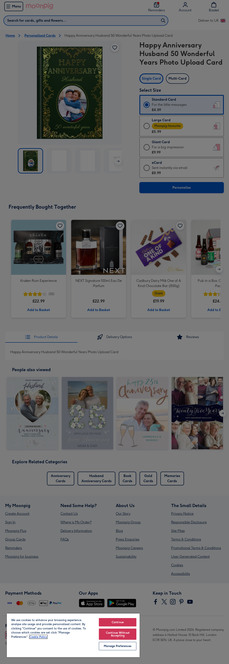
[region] (73, 635)
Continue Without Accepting (118, 634)
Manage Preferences (117, 646)
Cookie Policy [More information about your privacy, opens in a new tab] (38, 636)
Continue (118, 622)
